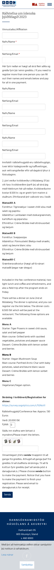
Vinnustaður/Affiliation (14, 30)
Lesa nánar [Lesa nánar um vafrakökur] (7, 555)
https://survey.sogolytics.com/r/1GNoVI (23, 405)
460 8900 (28, 538)
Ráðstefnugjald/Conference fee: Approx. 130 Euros (26, 414)
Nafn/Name (8, 42)
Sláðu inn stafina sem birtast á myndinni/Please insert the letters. (21, 433)
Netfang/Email (10, 54)
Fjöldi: (5, 425)
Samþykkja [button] (27, 565)
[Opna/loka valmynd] (49, 4)
